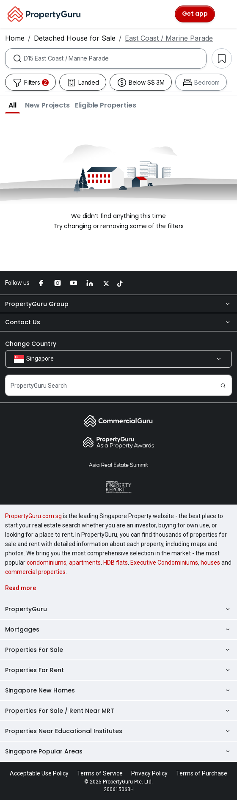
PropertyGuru (118, 609)
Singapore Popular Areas (118, 751)
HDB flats (115, 562)
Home (15, 38)
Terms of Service (100, 773)
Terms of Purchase (201, 773)
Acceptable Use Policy (39, 773)
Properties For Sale (118, 649)
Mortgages (118, 629)
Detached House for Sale (75, 38)
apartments (85, 562)
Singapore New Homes (118, 690)
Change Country (30, 343)
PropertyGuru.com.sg (33, 516)
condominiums (46, 562)
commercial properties (35, 571)
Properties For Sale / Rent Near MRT (118, 710)
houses (210, 562)
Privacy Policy (149, 773)
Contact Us (118, 322)
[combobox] (115, 58)
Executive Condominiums (164, 562)
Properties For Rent (118, 670)
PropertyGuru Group (118, 304)
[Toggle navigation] (225, 14)
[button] (12, 105)
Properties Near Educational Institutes (118, 731)
